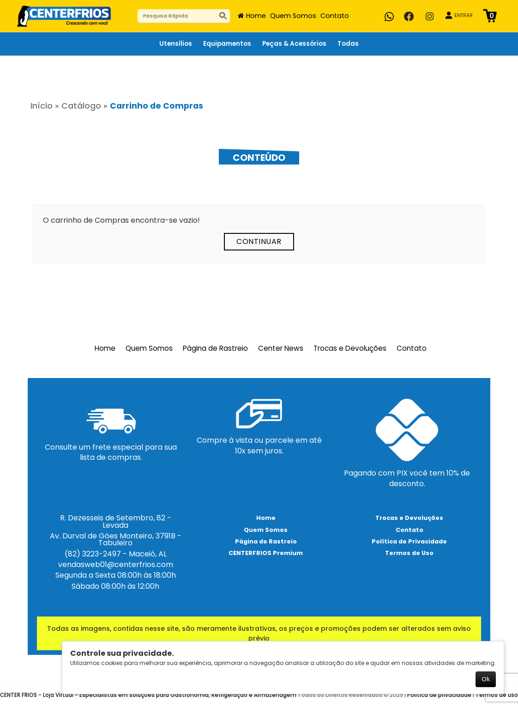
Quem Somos (293, 15)
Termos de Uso (409, 553)
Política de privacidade (439, 695)
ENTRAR (463, 15)
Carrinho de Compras (156, 105)
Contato (334, 15)
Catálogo (81, 105)
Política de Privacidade (409, 541)
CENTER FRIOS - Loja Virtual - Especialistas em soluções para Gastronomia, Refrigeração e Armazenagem (148, 695)
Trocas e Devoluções (349, 348)
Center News (280, 348)
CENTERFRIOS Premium (266, 553)
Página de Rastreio (215, 348)
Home (256, 15)
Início (41, 105)
